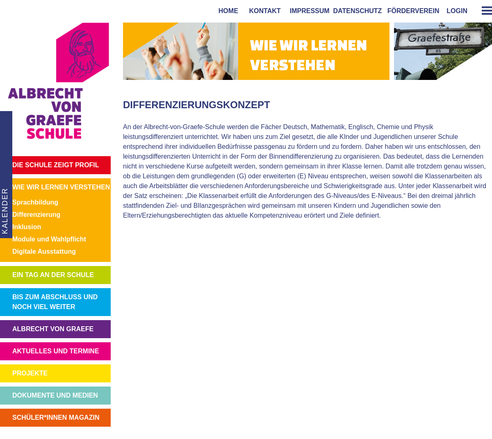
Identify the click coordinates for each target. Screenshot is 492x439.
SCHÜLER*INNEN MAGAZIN (55, 417)
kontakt (263, 10)
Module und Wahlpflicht (49, 239)
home (226, 10)
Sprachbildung (35, 202)
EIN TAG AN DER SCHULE (53, 274)
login (456, 10)
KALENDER (4, 211)
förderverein (412, 10)
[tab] (484, 10)
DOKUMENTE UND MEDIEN (55, 395)
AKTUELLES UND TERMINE (55, 351)
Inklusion (26, 226)
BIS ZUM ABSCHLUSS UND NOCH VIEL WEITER (55, 301)
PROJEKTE (30, 373)
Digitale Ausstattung (44, 251)
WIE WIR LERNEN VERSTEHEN (61, 187)
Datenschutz (357, 10)
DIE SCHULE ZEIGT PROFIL (55, 164)
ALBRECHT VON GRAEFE (52, 328)
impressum (308, 10)
